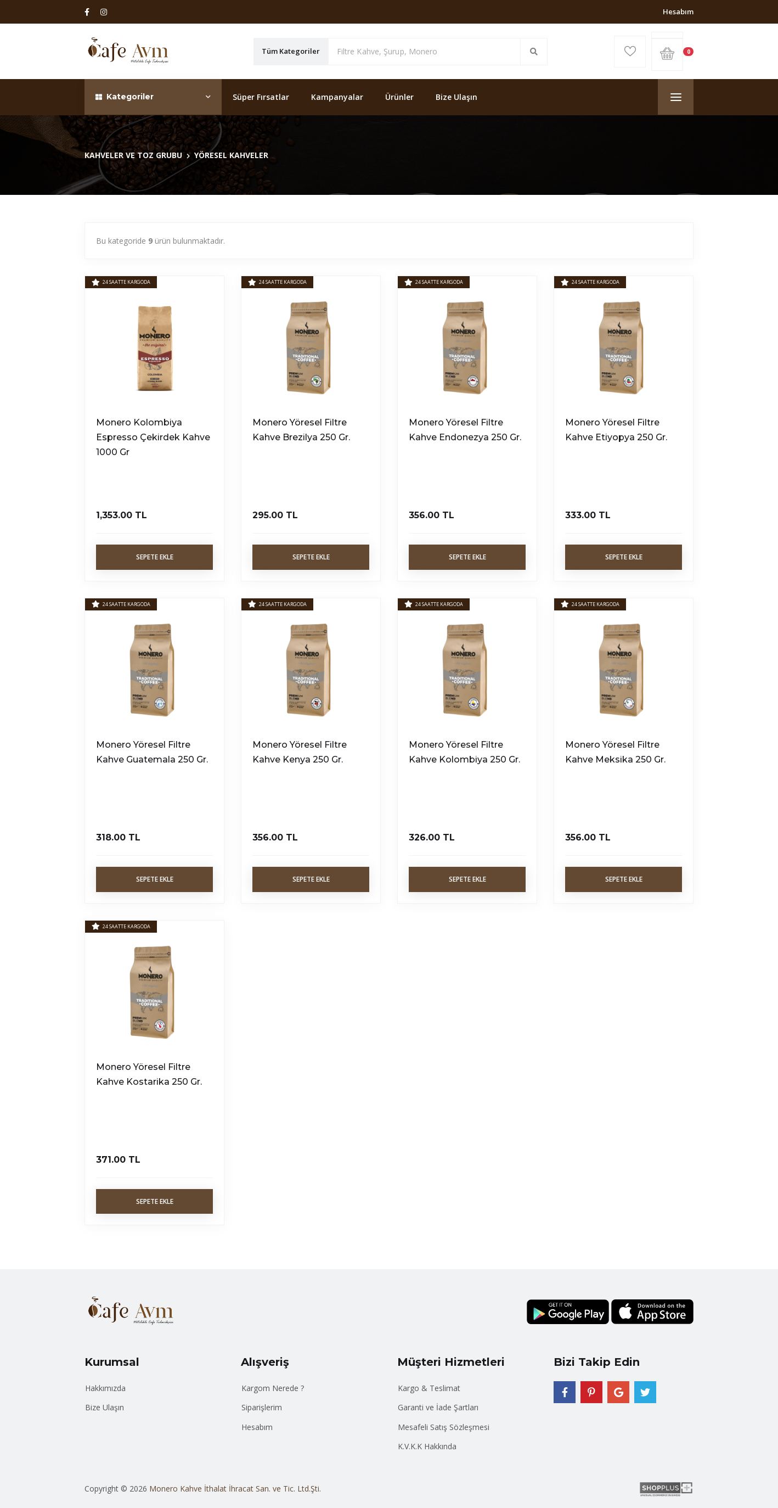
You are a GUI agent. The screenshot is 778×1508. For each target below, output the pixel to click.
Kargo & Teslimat (429, 1388)
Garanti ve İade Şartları (438, 1407)
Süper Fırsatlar (261, 97)
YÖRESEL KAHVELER (231, 155)
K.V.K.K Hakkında (427, 1446)
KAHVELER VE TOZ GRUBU (133, 155)
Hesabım (678, 11)
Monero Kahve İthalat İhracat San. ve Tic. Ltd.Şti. (235, 1488)
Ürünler (399, 97)
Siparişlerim (261, 1407)
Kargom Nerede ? (272, 1388)
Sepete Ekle (154, 557)
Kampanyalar (337, 97)
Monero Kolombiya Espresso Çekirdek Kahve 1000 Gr (153, 437)
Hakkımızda (105, 1388)
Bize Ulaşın (456, 97)
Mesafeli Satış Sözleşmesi (443, 1427)
